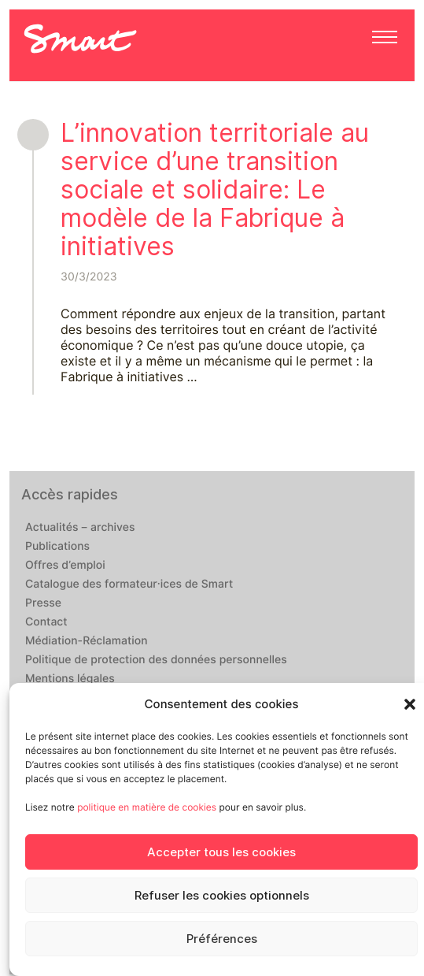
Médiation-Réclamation (86, 641)
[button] (410, 704)
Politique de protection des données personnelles (156, 660)
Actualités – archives (80, 527)
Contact (46, 622)
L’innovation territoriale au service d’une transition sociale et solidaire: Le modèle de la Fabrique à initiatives (215, 189)
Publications (57, 546)
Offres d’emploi (65, 565)
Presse (43, 603)
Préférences (221, 939)
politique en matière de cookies (146, 807)
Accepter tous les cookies (221, 852)
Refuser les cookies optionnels (222, 896)
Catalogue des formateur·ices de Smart (129, 584)
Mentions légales (70, 679)
